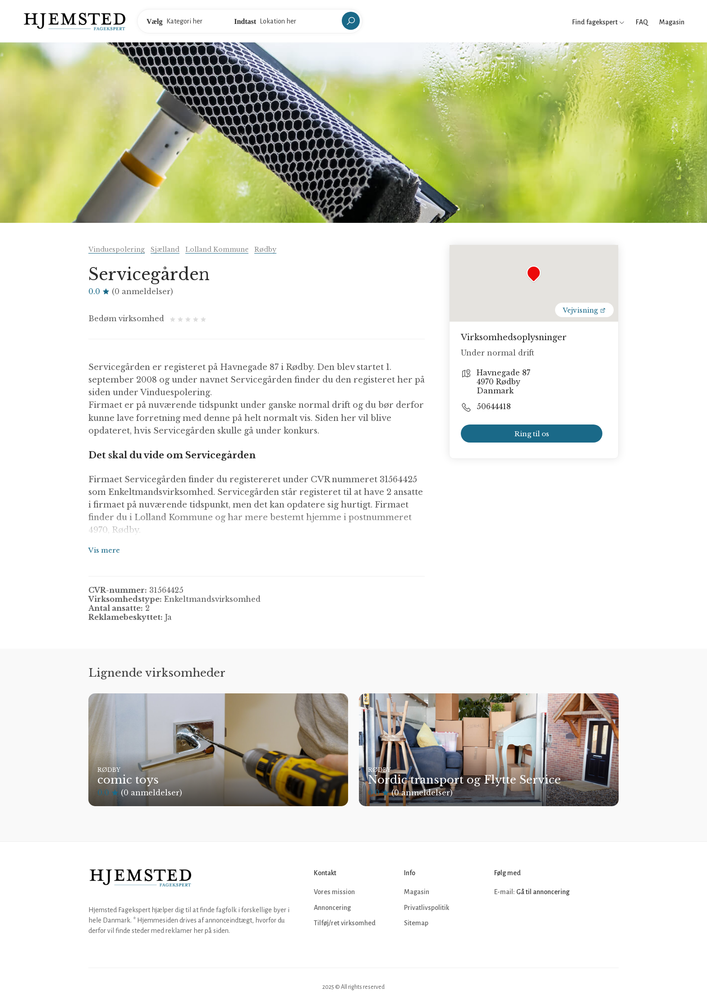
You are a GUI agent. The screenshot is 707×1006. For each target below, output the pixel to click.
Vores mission (334, 891)
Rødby (265, 249)
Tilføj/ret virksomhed (345, 923)
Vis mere (104, 550)
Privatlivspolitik (426, 907)
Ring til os (531, 433)
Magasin (671, 22)
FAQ (642, 22)
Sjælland (165, 249)
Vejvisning (584, 310)
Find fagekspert (598, 22)
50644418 (494, 406)
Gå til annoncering (542, 891)
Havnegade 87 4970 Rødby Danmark (503, 381)
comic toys (128, 779)
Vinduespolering (116, 249)
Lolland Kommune (216, 249)
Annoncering (332, 907)
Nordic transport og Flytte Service (464, 779)
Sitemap (416, 923)
